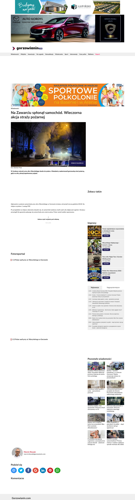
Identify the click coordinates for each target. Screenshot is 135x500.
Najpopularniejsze (113, 287)
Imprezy (92, 223)
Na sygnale (39, 54)
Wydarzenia (59, 54)
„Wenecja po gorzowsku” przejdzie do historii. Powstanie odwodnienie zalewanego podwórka (106, 302)
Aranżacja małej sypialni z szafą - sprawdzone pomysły (105, 299)
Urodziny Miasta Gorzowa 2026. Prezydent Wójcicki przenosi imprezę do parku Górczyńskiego (107, 291)
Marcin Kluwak (30, 452)
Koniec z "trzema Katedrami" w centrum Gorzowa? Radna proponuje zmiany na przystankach (106, 295)
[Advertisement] (67, 70)
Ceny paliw (82, 54)
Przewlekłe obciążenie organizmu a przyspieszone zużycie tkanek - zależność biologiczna (106, 327)
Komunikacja (49, 54)
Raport (97, 54)
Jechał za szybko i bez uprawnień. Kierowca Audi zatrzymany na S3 (107, 306)
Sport (66, 54)
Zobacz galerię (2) (77, 163)
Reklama (91, 54)
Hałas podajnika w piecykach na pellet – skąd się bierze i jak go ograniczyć (107, 323)
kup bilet (106, 235)
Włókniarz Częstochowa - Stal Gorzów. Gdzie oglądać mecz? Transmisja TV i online (107, 310)
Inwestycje (31, 54)
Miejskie (23, 54)
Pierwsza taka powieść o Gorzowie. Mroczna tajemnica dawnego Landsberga (105, 314)
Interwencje (73, 54)
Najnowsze (95, 287)
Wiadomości (15, 54)
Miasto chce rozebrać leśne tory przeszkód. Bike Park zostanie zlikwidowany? (107, 318)
